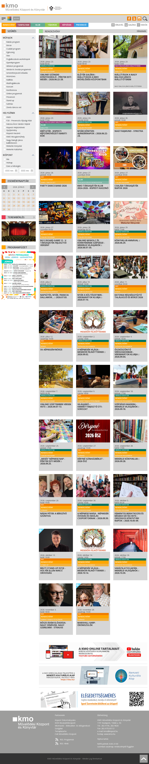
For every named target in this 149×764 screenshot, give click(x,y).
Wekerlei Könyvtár (14, 146)
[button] (9, 20)
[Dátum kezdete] (11, 170)
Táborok (52, 25)
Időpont (8, 155)
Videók (142, 25)
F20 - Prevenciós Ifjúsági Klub (19, 120)
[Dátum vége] (26, 170)
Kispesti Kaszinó (13, 133)
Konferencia (11, 90)
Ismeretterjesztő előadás (17, 73)
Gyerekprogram (13, 62)
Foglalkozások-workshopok (18, 59)
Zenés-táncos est (13, 107)
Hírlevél (117, 25)
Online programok (14, 93)
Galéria (130, 25)
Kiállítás (9, 80)
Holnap (9, 162)
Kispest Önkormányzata (65, 720)
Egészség (10, 52)
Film (8, 55)
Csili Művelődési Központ (65, 734)
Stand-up (10, 100)
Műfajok (7, 37)
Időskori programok (14, 66)
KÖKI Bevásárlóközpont (65, 723)
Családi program (13, 49)
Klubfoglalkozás (13, 83)
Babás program (13, 42)
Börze (9, 45)
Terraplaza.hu (61, 731)
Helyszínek (9, 112)
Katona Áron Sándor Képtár (18, 124)
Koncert (9, 86)
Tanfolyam (23, 25)
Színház (9, 104)
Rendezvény (9, 25)
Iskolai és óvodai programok (18, 69)
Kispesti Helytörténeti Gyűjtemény (15, 128)
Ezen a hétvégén (13, 166)
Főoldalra (141, 31)
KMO (8, 117)
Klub (37, 25)
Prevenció (81, 25)
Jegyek (16, 18)
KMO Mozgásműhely (15, 136)
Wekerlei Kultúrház (14, 149)
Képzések (66, 25)
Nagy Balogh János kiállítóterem (14, 141)
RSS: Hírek (64, 743)
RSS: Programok (67, 739)
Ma (7, 159)
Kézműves (10, 76)
